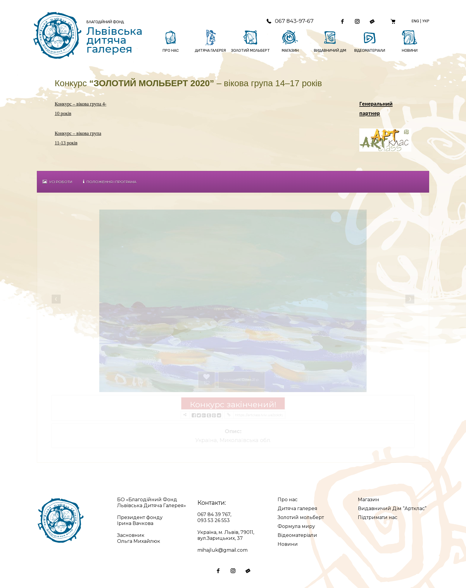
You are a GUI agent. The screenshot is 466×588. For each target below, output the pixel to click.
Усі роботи (57, 181)
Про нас (287, 499)
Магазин (368, 499)
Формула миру (296, 526)
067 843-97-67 (290, 21)
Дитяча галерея (297, 508)
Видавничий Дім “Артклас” (392, 508)
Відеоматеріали (297, 535)
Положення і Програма (109, 181)
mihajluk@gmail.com (222, 550)
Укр (425, 20)
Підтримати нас (377, 517)
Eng (415, 20)
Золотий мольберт (301, 517)
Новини (288, 544)
